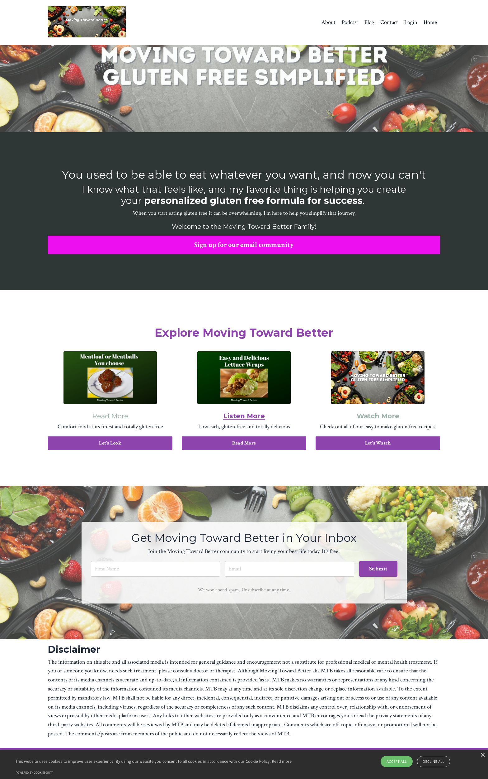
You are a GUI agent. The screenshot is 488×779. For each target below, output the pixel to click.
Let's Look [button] (110, 443)
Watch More (378, 416)
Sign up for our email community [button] (244, 244)
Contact (389, 22)
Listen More (244, 416)
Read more (282, 761)
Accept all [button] (397, 761)
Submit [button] (378, 568)
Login (410, 22)
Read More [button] (244, 443)
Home (430, 22)
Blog (369, 22)
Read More (110, 416)
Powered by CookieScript (34, 773)
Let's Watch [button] (378, 443)
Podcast (350, 22)
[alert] (244, 764)
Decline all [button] (433, 761)
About (328, 22)
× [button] (482, 755)
